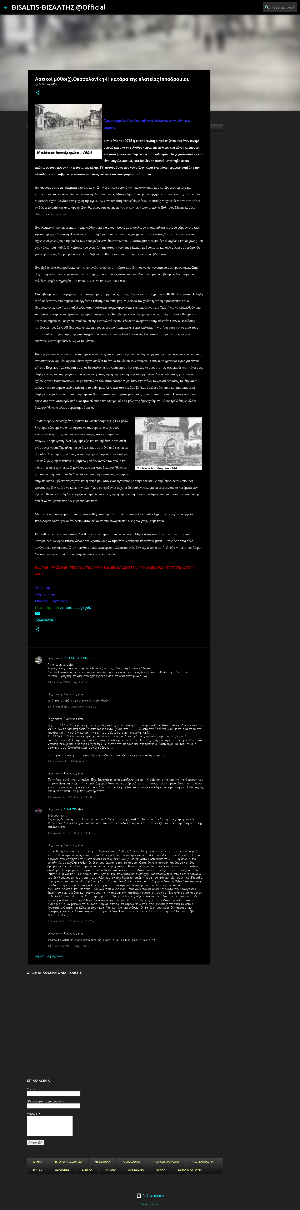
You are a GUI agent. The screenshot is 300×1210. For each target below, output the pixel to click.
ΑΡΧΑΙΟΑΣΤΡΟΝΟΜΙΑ (166, 1161)
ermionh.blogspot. (75, 607)
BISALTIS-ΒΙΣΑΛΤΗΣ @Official (58, 7)
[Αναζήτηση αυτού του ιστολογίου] (275, 7)
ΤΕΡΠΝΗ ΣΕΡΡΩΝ (75, 658)
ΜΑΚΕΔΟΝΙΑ (136, 1169)
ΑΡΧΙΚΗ (37, 1161)
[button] (37, 93)
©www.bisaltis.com (150, 1204)
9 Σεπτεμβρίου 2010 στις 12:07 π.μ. (73, 921)
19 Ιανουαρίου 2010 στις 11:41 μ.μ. (72, 833)
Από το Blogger (150, 1195)
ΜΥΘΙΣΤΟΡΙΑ (102, 1161)
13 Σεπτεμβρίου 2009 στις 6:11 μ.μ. (72, 761)
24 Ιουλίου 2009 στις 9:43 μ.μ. (69, 682)
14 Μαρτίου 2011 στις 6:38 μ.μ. (70, 946)
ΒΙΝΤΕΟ (37, 1169)
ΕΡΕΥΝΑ (87, 1169)
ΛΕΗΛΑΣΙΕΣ (62, 1169)
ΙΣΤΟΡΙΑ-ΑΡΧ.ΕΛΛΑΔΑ (68, 1161)
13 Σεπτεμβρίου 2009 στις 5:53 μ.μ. (72, 707)
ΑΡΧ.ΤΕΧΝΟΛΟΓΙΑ (203, 1161)
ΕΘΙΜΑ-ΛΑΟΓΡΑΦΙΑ (190, 1169)
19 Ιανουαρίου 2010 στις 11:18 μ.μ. (72, 797)
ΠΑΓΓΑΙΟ (110, 1169)
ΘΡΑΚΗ (160, 1169)
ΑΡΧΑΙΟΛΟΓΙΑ (131, 1161)
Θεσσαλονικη (45, 619)
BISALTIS (70, 809)
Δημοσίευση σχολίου (49, 956)
